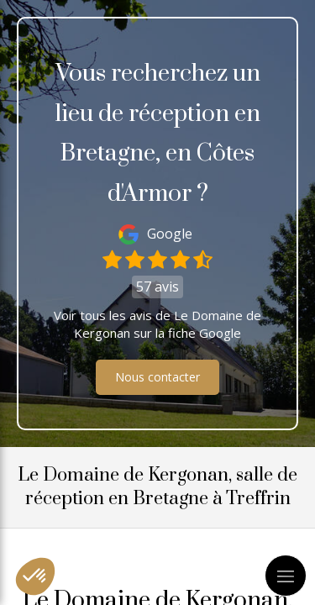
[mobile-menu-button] (286, 576)
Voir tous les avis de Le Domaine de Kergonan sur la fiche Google (157, 324)
